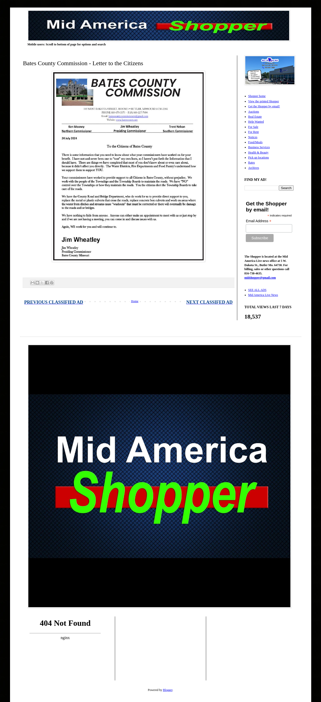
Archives (253, 168)
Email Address (258, 221)
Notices (253, 137)
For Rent (253, 132)
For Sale (253, 127)
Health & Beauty (258, 152)
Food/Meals (255, 142)
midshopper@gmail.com (260, 277)
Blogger (168, 690)
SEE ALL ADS (257, 290)
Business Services (259, 147)
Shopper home (257, 96)
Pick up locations (258, 157)
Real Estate (255, 116)
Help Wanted (256, 121)
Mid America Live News (263, 295)
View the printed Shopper (263, 101)
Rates (251, 162)
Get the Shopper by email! (264, 106)
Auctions (253, 111)
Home (134, 301)
